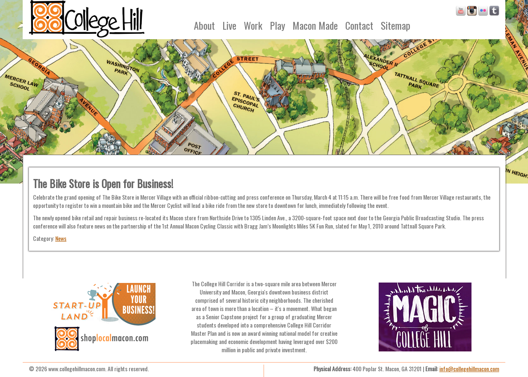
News (60, 238)
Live (229, 25)
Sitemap (395, 25)
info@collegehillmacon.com (469, 368)
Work (253, 25)
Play (277, 25)
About (204, 25)
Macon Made (315, 25)
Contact (359, 25)
